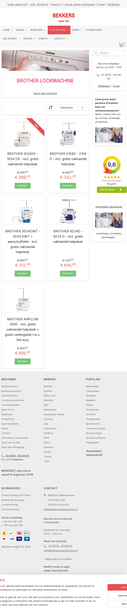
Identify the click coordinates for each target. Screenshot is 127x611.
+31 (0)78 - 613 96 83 (17, 455)
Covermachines (10, 404)
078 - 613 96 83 (39, 4)
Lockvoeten (92, 391)
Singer (47, 451)
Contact (5, 433)
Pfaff (46, 437)
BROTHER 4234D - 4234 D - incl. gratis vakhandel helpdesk (68, 236)
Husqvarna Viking (54, 414)
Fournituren (92, 409)
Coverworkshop (10, 509)
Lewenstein (50, 428)
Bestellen (22, 185)
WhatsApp (114, 4)
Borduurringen (94, 433)
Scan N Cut (7, 409)
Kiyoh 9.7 (56, 4)
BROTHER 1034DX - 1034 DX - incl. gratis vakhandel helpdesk (22, 159)
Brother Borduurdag (12, 499)
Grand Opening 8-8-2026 (15, 495)
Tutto (47, 461)
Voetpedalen (93, 419)
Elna (46, 404)
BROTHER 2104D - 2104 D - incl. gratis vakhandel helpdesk (68, 159)
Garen (89, 404)
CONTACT (61, 38)
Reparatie (6, 414)
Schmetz (49, 447)
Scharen (91, 414)
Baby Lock (49, 395)
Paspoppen (92, 442)
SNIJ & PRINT (12, 38)
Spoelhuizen (93, 423)
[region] (39, 590)
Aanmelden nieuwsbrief (108, 206)
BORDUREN (38, 30)
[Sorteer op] (66, 107)
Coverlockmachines (12, 400)
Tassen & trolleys (96, 428)
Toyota (48, 456)
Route (4, 428)
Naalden (90, 400)
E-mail (101, 4)
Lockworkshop (9, 504)
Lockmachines (9, 395)
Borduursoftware (95, 437)
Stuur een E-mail (10, 442)
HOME (8, 30)
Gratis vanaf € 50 (17, 4)
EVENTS (45, 38)
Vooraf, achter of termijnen (79, 4)
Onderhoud (7, 419)
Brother (48, 391)
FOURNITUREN (95, 30)
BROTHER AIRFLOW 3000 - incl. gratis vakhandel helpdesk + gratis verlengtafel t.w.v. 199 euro (22, 329)
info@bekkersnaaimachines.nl (61, 509)
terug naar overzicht (45, 93)
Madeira (48, 433)
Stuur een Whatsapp (13, 447)
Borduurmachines (11, 391)
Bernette (48, 400)
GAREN (77, 30)
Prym (46, 442)
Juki (46, 423)
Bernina (48, 386)
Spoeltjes (91, 395)
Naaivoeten (92, 386)
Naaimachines (9, 386)
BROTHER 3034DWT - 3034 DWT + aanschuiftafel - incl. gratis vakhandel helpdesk (22, 241)
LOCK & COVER (59, 30)
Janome (48, 419)
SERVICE (29, 38)
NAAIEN (22, 30)
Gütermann (50, 409)
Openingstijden (9, 423)
